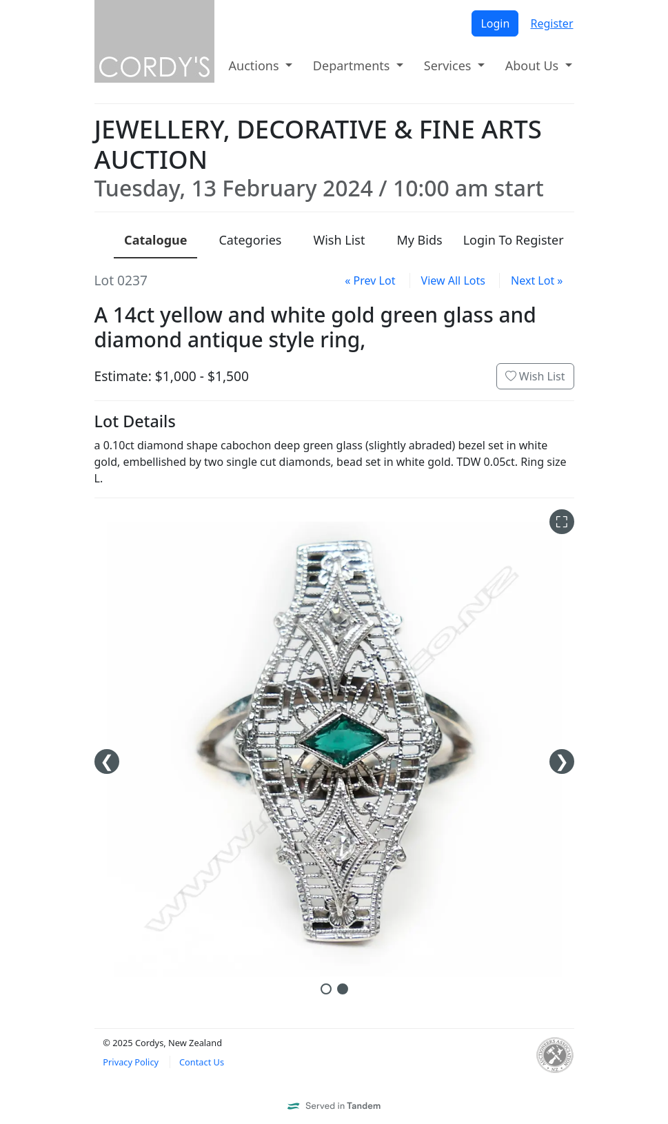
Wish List (535, 376)
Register (551, 23)
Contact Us (201, 1062)
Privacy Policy (131, 1062)
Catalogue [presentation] (155, 240)
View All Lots (453, 280)
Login (494, 23)
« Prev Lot (370, 280)
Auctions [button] (256, 65)
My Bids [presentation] (419, 240)
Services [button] (449, 65)
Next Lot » (537, 280)
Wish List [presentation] (339, 240)
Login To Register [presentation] (513, 240)
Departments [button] (353, 65)
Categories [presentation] (250, 240)
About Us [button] (533, 65)
